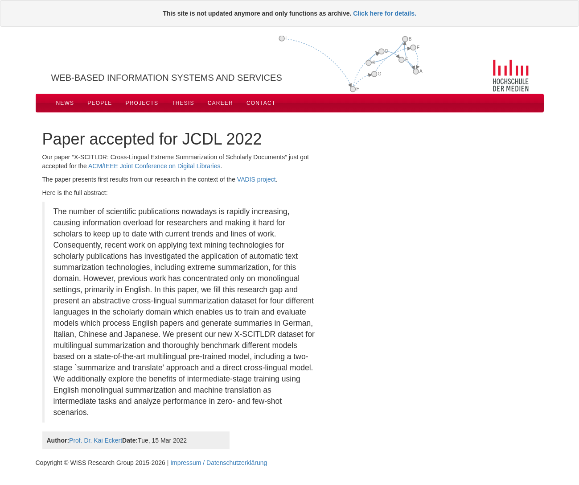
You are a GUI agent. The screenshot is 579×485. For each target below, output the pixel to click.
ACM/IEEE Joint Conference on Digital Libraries (154, 166)
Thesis (183, 103)
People (99, 103)
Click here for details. (384, 13)
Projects (142, 103)
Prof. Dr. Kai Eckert (95, 440)
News (65, 103)
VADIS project (256, 179)
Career (220, 103)
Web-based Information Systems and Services (166, 78)
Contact (261, 103)
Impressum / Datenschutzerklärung (218, 462)
